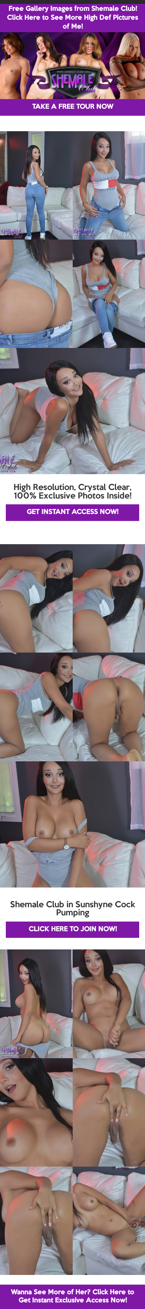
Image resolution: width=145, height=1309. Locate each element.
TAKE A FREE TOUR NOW (72, 107)
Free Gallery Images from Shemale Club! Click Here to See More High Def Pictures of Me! (72, 18)
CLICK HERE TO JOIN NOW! (73, 929)
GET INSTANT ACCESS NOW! (72, 512)
